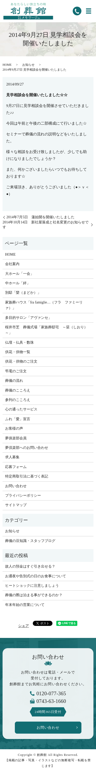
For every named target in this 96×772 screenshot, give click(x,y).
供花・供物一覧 (17, 352)
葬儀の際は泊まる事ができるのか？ (33, 595)
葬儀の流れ (14, 381)
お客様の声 (14, 428)
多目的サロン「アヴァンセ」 (28, 318)
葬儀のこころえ (17, 390)
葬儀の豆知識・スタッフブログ (30, 541)
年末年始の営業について (25, 605)
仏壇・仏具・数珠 (19, 342)
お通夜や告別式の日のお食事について (35, 576)
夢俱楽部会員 (16, 438)
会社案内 (12, 264)
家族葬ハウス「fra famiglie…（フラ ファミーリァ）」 (44, 305)
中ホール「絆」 (17, 283)
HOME (7, 65)
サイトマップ (16, 505)
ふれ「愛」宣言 (17, 419)
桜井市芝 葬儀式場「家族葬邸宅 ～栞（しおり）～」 (46, 330)
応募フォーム (16, 467)
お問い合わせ (16, 486)
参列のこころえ (17, 400)
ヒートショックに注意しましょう (32, 586)
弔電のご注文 (16, 371)
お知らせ (28, 65)
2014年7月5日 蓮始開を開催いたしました (40, 217)
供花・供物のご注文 (21, 361)
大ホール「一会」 (19, 274)
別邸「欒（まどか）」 (23, 293)
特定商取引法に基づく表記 (26, 476)
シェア (23, 626)
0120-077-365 (51, 693)
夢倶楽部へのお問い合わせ (26, 448)
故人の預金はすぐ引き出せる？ (30, 566)
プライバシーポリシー (23, 495)
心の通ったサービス (21, 409)
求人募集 (12, 457)
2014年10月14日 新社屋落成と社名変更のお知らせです (46, 224)
